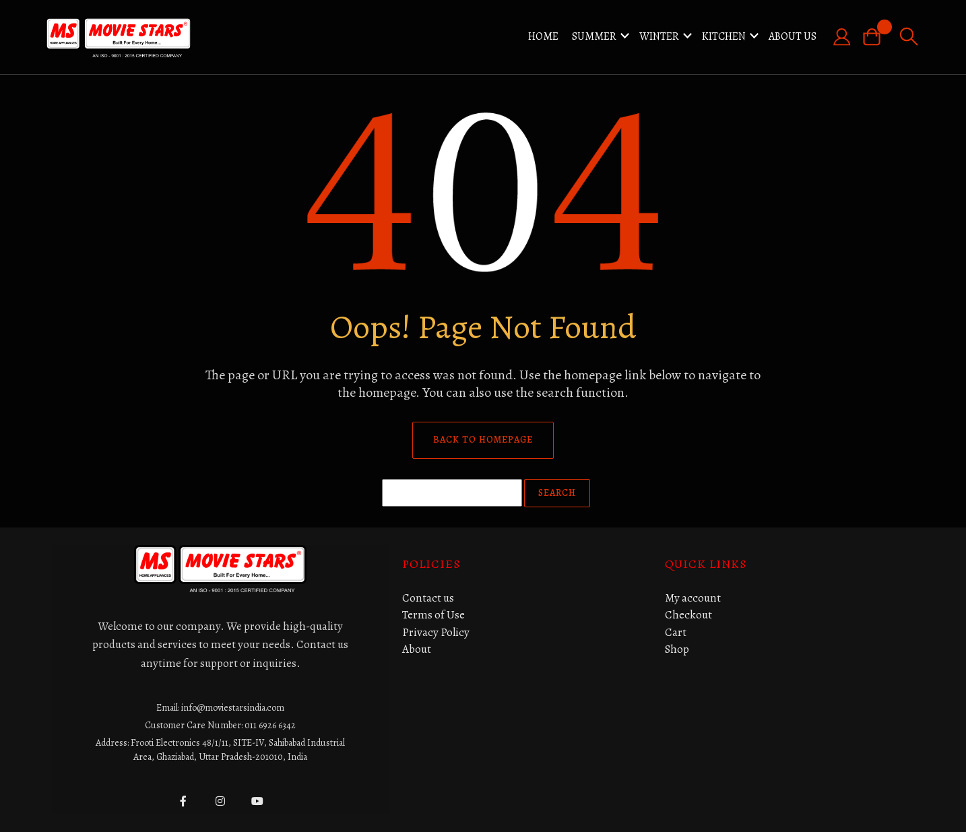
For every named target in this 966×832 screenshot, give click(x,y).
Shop (677, 649)
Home (543, 36)
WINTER (659, 36)
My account (693, 598)
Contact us (428, 598)
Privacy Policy (436, 632)
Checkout (688, 614)
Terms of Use (433, 614)
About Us (792, 36)
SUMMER (594, 36)
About (416, 649)
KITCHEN (724, 36)
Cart (675, 632)
